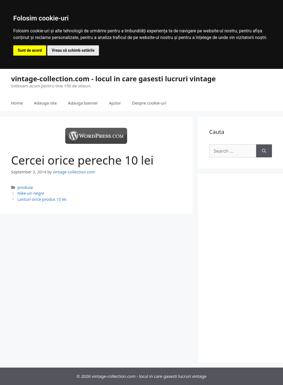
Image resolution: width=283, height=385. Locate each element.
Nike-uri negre (30, 193)
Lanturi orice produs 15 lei (41, 199)
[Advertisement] (240, 268)
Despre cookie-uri (149, 103)
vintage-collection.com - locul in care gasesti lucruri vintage (113, 78)
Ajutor (115, 103)
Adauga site (45, 103)
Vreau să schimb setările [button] (73, 50)
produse (25, 187)
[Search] (264, 151)
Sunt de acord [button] (30, 50)
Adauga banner (83, 103)
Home (17, 103)
